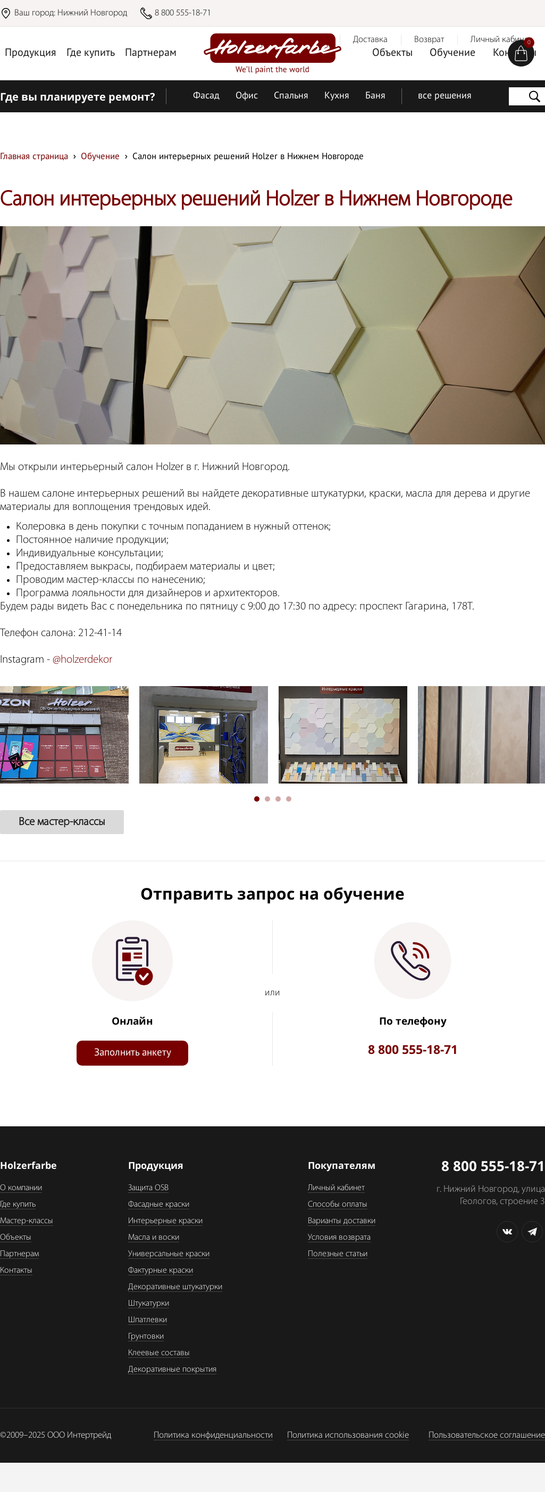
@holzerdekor (82, 659)
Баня (375, 96)
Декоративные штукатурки (175, 1287)
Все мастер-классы (62, 822)
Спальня (291, 96)
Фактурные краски (160, 1270)
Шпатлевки (147, 1320)
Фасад (206, 96)
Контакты (16, 1270)
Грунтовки (146, 1336)
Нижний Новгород (92, 13)
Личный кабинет (336, 1188)
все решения (445, 96)
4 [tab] (288, 799)
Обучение (452, 53)
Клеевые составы (159, 1353)
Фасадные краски (158, 1204)
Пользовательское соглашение (487, 1435)
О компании (21, 1188)
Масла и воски (153, 1237)
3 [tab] (278, 799)
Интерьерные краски (165, 1221)
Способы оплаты (337, 1204)
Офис (247, 96)
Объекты (392, 53)
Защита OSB (148, 1188)
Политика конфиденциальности (213, 1435)
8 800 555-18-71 (183, 13)
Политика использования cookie (348, 1435)
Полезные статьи (337, 1254)
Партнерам (151, 53)
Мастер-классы (26, 1221)
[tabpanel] (199, 735)
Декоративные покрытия (172, 1369)
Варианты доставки (341, 1221)
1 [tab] (256, 799)
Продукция (30, 53)
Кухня (336, 96)
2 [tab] (267, 799)
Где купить (90, 53)
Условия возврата (339, 1237)
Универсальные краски (168, 1254)
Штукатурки (148, 1303)
